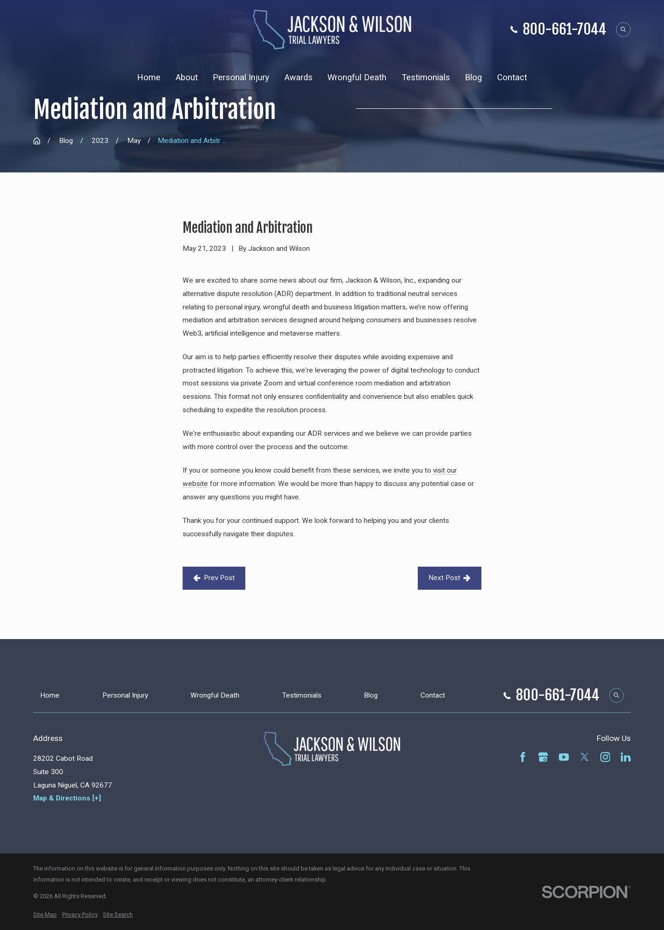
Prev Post (214, 578)
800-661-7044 (564, 30)
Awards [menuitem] (299, 77)
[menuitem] (45, 914)
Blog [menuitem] (473, 77)
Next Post (449, 578)
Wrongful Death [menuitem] (356, 77)
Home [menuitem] (148, 77)
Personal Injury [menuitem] (241, 77)
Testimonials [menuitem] (426, 77)
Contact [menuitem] (512, 77)
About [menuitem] (187, 77)
